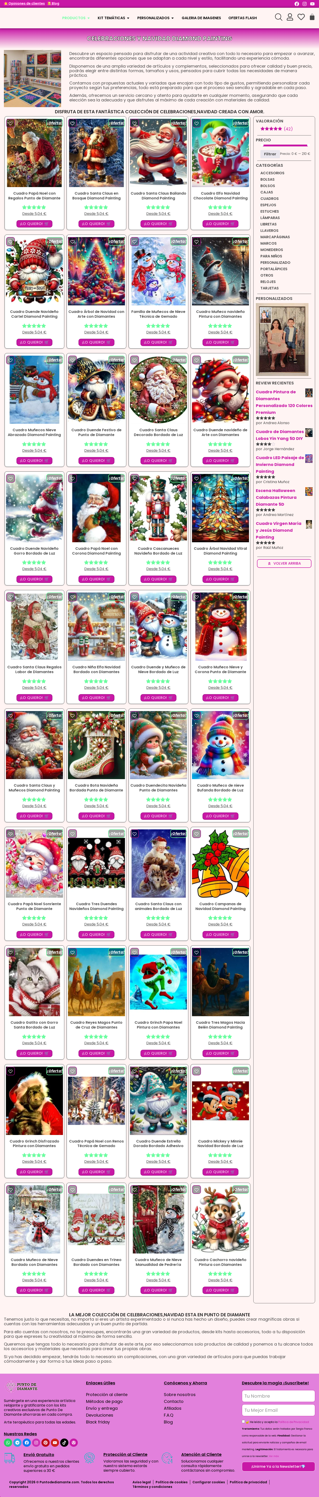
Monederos (271, 249)
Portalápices (273, 269)
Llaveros (269, 230)
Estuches (269, 211)
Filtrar (270, 154)
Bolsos (267, 185)
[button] (10, 123)
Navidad (156, 38)
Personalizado (275, 262)
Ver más (274, 1456)
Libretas (268, 224)
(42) (276, 129)
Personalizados (274, 298)
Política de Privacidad (293, 1422)
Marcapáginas (275, 237)
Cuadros (269, 198)
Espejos (268, 205)
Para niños (271, 256)
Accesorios (272, 173)
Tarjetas (269, 288)
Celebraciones (111, 38)
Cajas (266, 192)
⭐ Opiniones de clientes (24, 3)
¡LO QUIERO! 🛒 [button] (34, 223)
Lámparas (270, 217)
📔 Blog (53, 3)
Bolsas (267, 179)
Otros (266, 275)
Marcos (268, 243)
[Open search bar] (278, 16)
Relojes (268, 281)
